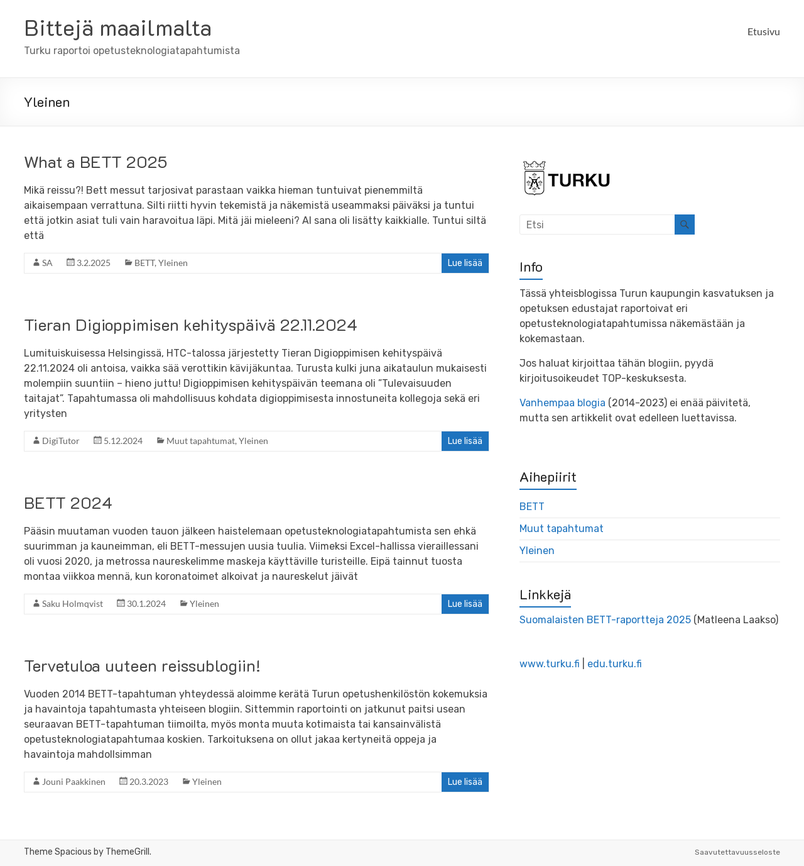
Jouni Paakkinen (74, 781)
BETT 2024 (68, 502)
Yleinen (173, 262)
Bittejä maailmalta (118, 27)
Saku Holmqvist (72, 603)
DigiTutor (61, 440)
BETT (144, 262)
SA (47, 262)
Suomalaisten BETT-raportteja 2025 (605, 620)
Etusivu (763, 31)
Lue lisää (465, 263)
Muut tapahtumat (200, 440)
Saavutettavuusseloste (737, 852)
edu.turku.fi (614, 664)
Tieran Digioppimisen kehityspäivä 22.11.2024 (190, 324)
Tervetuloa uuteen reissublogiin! (142, 665)
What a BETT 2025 (95, 161)
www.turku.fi (549, 664)
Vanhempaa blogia (562, 403)
